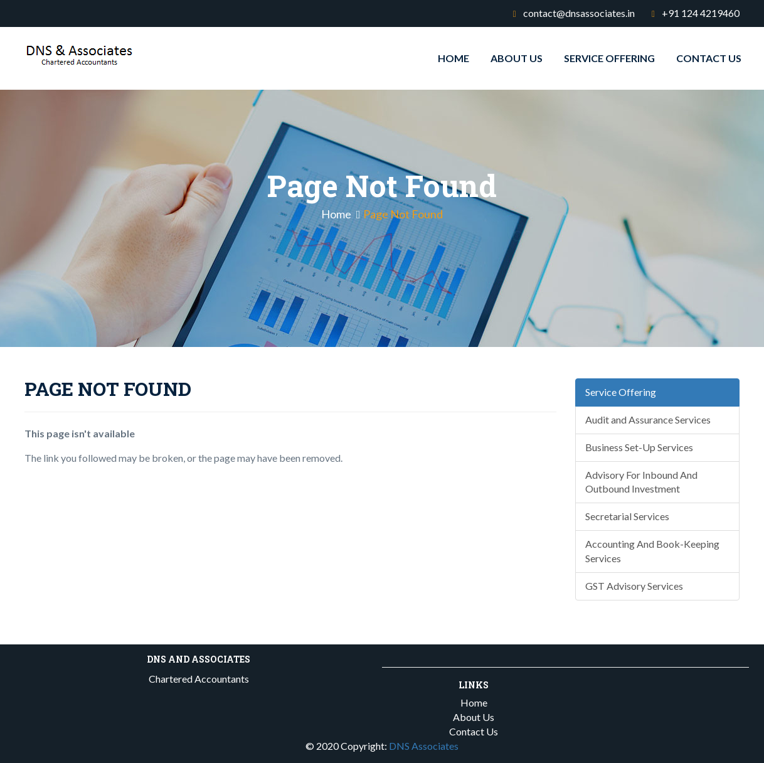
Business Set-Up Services (639, 447)
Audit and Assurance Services (648, 419)
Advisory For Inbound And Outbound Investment (641, 482)
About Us (517, 58)
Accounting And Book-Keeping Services (652, 551)
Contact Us (708, 58)
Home (453, 58)
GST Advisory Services (634, 586)
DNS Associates (424, 746)
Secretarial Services (627, 516)
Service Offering (609, 58)
